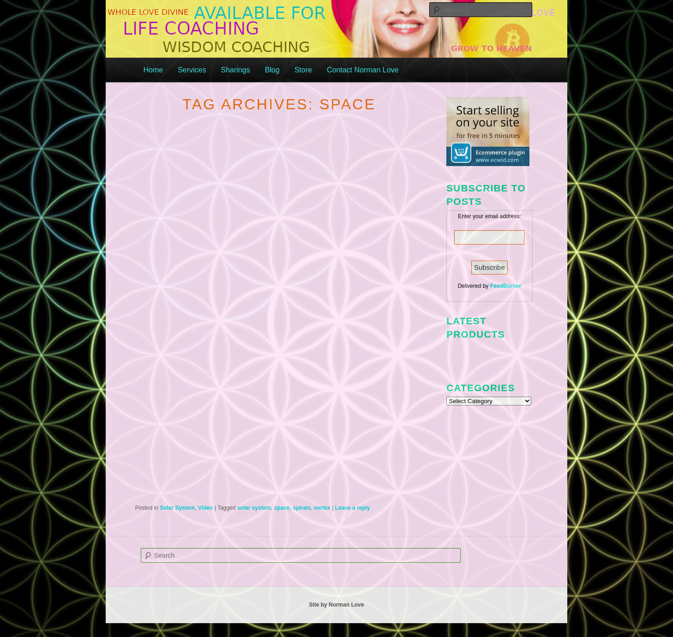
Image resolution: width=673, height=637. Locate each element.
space (282, 508)
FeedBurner (505, 286)
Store (303, 70)
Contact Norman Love (363, 70)
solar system (254, 508)
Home (153, 70)
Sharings (235, 70)
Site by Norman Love (336, 604)
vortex (322, 508)
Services (192, 70)
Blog (272, 70)
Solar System (177, 508)
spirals (302, 508)
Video (205, 508)
